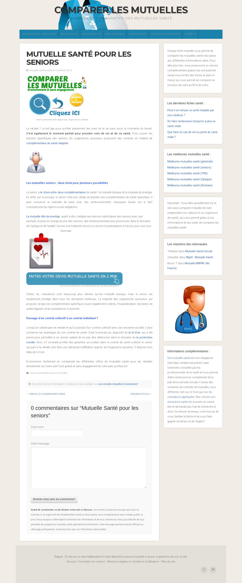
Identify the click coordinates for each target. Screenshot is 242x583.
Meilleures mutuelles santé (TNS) (187, 173)
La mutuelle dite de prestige (43, 216)
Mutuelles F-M (92, 34)
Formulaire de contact (91, 561)
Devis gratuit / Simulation (39, 34)
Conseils (190, 34)
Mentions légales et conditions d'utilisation (133, 561)
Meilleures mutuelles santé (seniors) (189, 167)
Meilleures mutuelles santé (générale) (190, 161)
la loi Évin (134, 332)
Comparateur (138, 34)
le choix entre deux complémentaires (62, 192)
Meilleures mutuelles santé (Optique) (189, 179)
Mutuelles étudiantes (165, 34)
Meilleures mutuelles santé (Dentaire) (190, 185)
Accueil (71, 561)
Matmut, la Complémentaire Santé (47, 393)
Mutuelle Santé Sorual (198, 251)
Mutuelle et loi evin (140, 393)
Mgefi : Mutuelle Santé (199, 257)
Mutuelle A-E (69, 34)
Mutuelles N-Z (115, 34)
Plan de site (168, 561)
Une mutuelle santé (178, 358)
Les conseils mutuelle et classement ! (118, 384)
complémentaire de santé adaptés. (47, 143)
